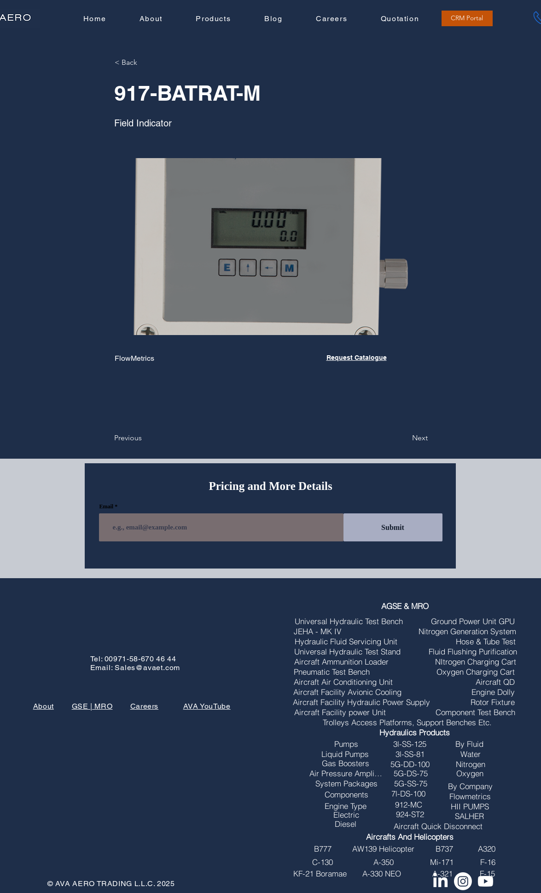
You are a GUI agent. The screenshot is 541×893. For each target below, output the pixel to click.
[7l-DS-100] (408, 794)
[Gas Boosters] (345, 763)
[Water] (470, 754)
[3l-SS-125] (409, 744)
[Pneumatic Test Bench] (331, 672)
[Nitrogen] (470, 764)
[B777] (322, 849)
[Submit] (392, 527)
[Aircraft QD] (495, 682)
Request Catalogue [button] (356, 357)
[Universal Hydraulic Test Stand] (347, 652)
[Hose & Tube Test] (486, 642)
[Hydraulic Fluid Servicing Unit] (345, 642)
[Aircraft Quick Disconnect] (438, 826)
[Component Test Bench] (475, 712)
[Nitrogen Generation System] (467, 631)
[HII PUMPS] (470, 807)
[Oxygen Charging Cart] (475, 672)
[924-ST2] (410, 814)
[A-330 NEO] (381, 874)
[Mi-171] (441, 862)
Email (106, 506)
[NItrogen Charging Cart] (475, 662)
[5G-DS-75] (410, 773)
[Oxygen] (469, 773)
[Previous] (144, 438)
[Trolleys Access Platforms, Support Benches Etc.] (407, 722)
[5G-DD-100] (410, 764)
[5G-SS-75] (410, 784)
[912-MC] (408, 805)
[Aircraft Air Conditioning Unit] (343, 682)
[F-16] (487, 862)
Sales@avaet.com (147, 667)
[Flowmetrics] (470, 796)
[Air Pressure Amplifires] (345, 773)
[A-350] (383, 862)
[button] (213, 19)
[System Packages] (346, 784)
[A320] (486, 849)
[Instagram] (463, 881)
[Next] (405, 438)
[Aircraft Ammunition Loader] (341, 662)
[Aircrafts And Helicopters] (410, 837)
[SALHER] (469, 816)
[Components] (346, 795)
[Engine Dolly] (493, 692)
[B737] (444, 849)
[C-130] (322, 862)
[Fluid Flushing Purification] (473, 652)
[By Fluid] (469, 744)
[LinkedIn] (440, 881)
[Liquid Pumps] (344, 754)
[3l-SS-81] (410, 754)
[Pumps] (346, 744)
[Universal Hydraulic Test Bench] (348, 621)
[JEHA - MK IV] (317, 631)
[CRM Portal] (467, 18)
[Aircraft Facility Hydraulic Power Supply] (361, 702)
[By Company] (470, 786)
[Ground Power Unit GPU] (473, 621)
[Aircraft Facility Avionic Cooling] (347, 692)
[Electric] (346, 815)
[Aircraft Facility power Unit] (340, 712)
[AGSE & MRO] (405, 606)
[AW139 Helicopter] (383, 849)
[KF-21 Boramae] (320, 874)
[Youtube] (485, 881)
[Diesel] (345, 824)
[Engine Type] (345, 806)
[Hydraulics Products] (415, 733)
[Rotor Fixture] (493, 702)
